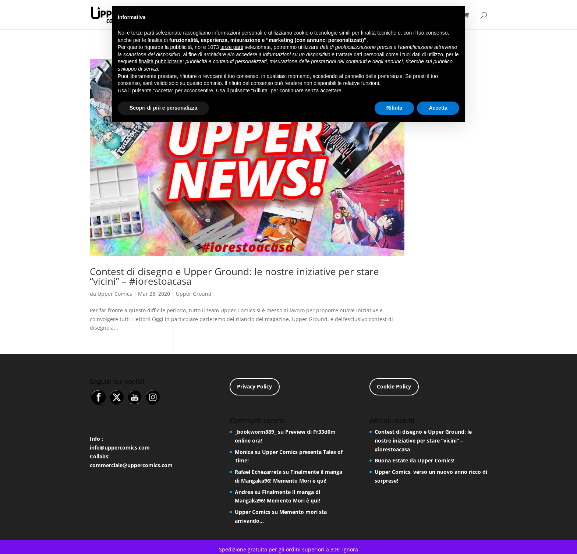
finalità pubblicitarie (161, 61)
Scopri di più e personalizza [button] (163, 108)
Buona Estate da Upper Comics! (414, 460)
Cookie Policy (394, 386)
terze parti (231, 47)
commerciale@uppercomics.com (131, 465)
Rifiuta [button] (394, 108)
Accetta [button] (438, 108)
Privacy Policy (254, 386)
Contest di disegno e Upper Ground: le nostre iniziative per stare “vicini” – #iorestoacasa (234, 276)
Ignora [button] (350, 549)
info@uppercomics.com (120, 447)
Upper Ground (194, 293)
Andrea (244, 492)
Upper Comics (115, 293)
